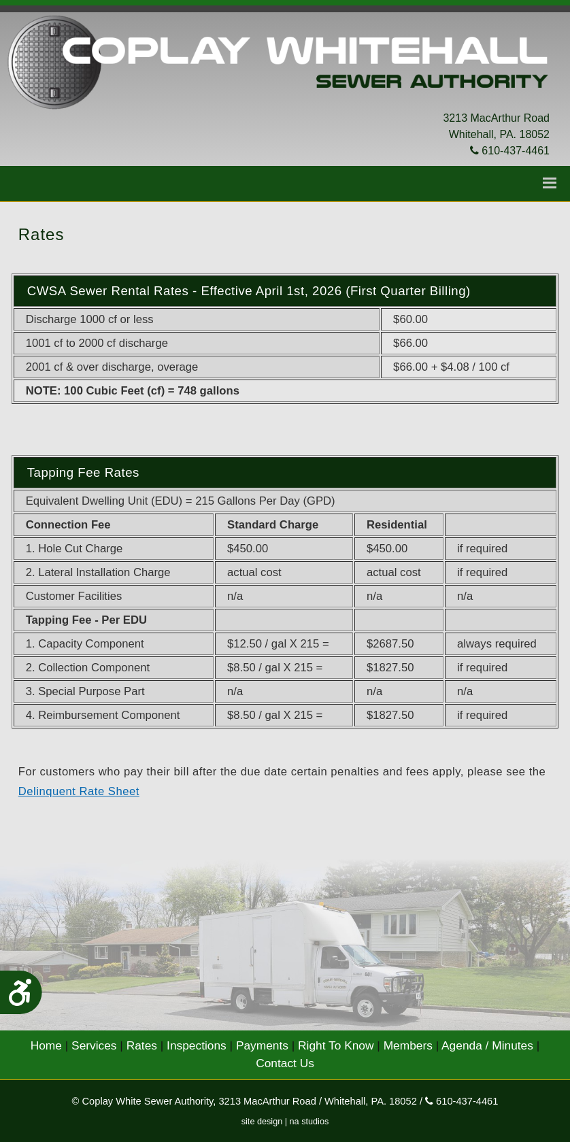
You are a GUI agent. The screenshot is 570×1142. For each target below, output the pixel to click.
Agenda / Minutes (487, 1045)
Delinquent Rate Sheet (78, 791)
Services (93, 1045)
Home (46, 1045)
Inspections (197, 1045)
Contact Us (285, 1063)
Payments (262, 1045)
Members (408, 1045)
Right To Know (335, 1045)
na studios (309, 1121)
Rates (142, 1045)
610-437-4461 (510, 150)
